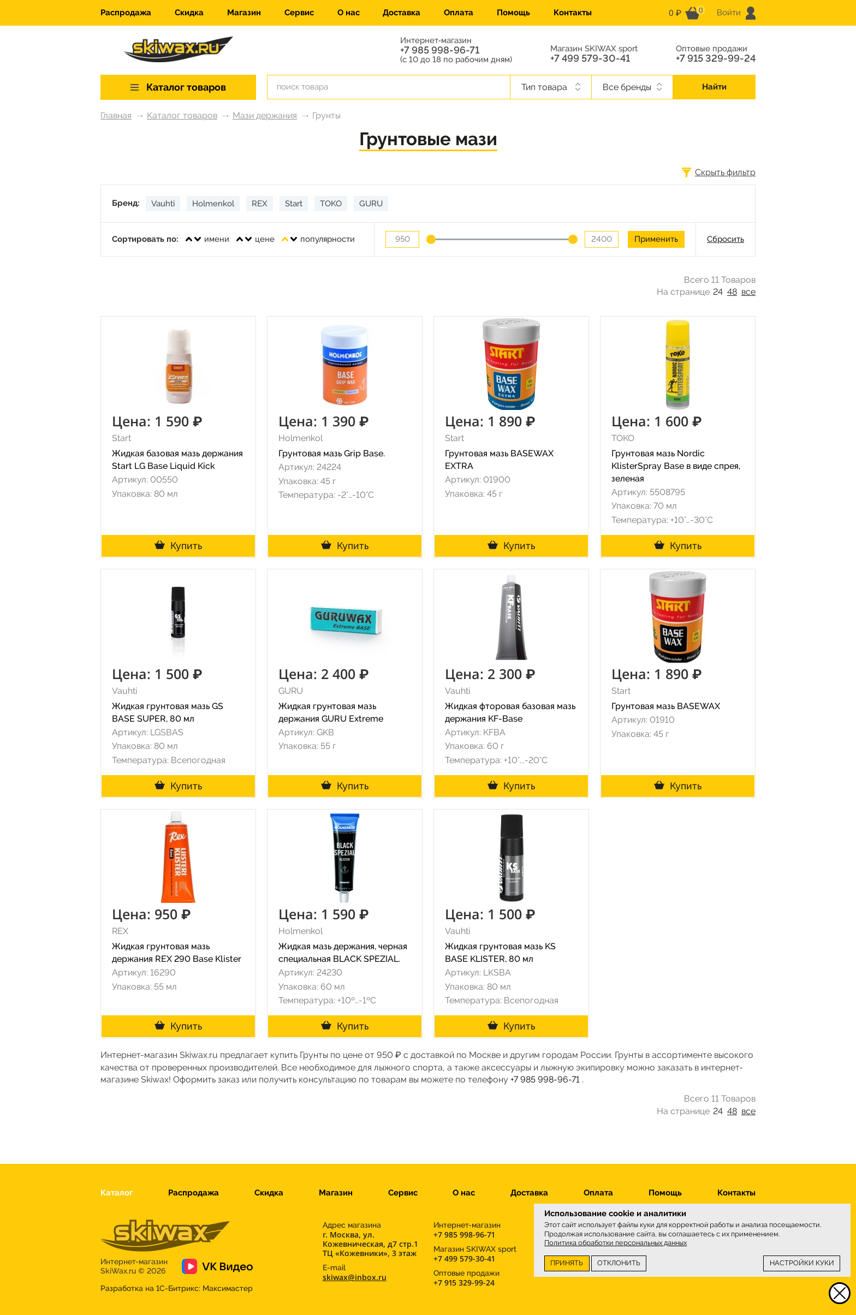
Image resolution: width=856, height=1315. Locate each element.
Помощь (513, 12)
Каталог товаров (182, 115)
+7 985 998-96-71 (439, 50)
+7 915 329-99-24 (716, 58)
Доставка (401, 12)
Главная (116, 115)
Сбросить (725, 239)
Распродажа (125, 12)
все (748, 292)
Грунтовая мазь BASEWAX (665, 706)
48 (732, 292)
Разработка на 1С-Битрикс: (176, 1288)
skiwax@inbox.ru (355, 1277)
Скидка (189, 12)
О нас (348, 12)
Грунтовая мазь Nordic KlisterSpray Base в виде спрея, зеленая (675, 466)
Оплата (458, 12)
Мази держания (265, 115)
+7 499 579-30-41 (590, 58)
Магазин (244, 12)
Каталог (116, 1193)
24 (718, 292)
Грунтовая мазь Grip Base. (331, 453)
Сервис (299, 12)
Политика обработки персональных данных (615, 1243)
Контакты (573, 12)
